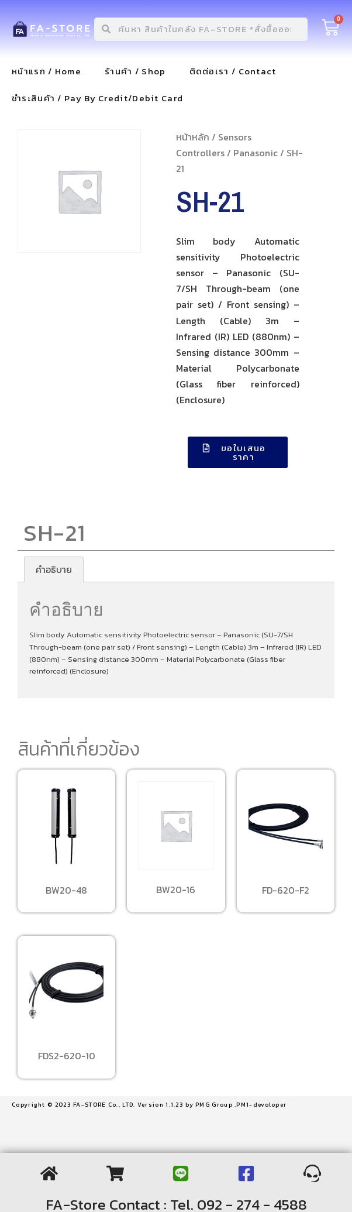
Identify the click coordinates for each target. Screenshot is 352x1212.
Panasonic (255, 153)
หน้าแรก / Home (46, 71)
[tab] (54, 569)
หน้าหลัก (192, 137)
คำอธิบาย (54, 569)
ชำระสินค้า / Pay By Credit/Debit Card (97, 98)
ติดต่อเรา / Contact (233, 71)
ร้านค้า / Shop (135, 71)
